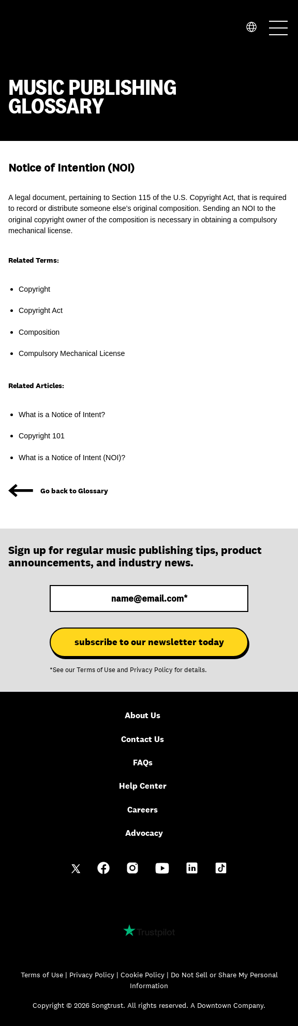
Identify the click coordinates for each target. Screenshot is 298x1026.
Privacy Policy (151, 670)
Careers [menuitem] (142, 809)
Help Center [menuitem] (143, 785)
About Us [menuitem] (142, 715)
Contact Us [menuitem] (142, 739)
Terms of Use (96, 670)
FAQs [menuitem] (143, 762)
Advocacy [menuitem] (144, 833)
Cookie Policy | (146, 974)
